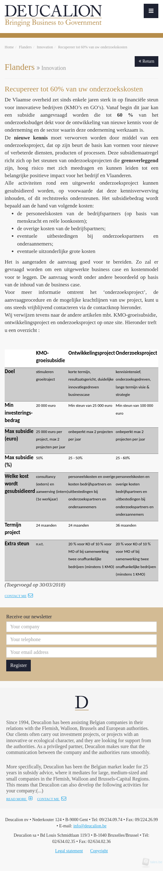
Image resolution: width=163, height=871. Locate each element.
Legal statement (69, 851)
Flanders (25, 47)
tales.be (154, 862)
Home (9, 47)
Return (146, 61)
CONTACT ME (51, 799)
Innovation (45, 47)
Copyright (99, 851)
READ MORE (19, 799)
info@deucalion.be (90, 826)
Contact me (19, 596)
